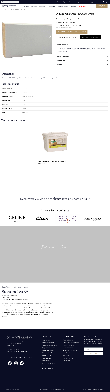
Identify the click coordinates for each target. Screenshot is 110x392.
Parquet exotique (47, 358)
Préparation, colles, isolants (71, 342)
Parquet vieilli (46, 360)
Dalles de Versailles (47, 353)
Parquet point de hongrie (49, 345)
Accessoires (7, 9)
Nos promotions (68, 358)
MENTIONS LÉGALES (43, 389)
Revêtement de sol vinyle (49, 363)
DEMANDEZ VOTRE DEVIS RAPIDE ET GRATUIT (72, 31)
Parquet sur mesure (48, 350)
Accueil (2, 9)
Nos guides (66, 355)
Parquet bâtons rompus (49, 348)
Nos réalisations (67, 353)
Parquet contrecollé (48, 342)
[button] (2, 144)
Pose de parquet (68, 348)
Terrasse (44, 366)
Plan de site (66, 360)
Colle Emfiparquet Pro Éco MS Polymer (52, 161)
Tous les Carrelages (47, 368)
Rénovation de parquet (70, 350)
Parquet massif (46, 340)
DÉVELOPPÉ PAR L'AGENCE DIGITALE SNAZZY (93, 389)
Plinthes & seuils (68, 340)
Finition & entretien (68, 345)
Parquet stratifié (46, 355)
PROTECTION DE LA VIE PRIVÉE (57, 389)
